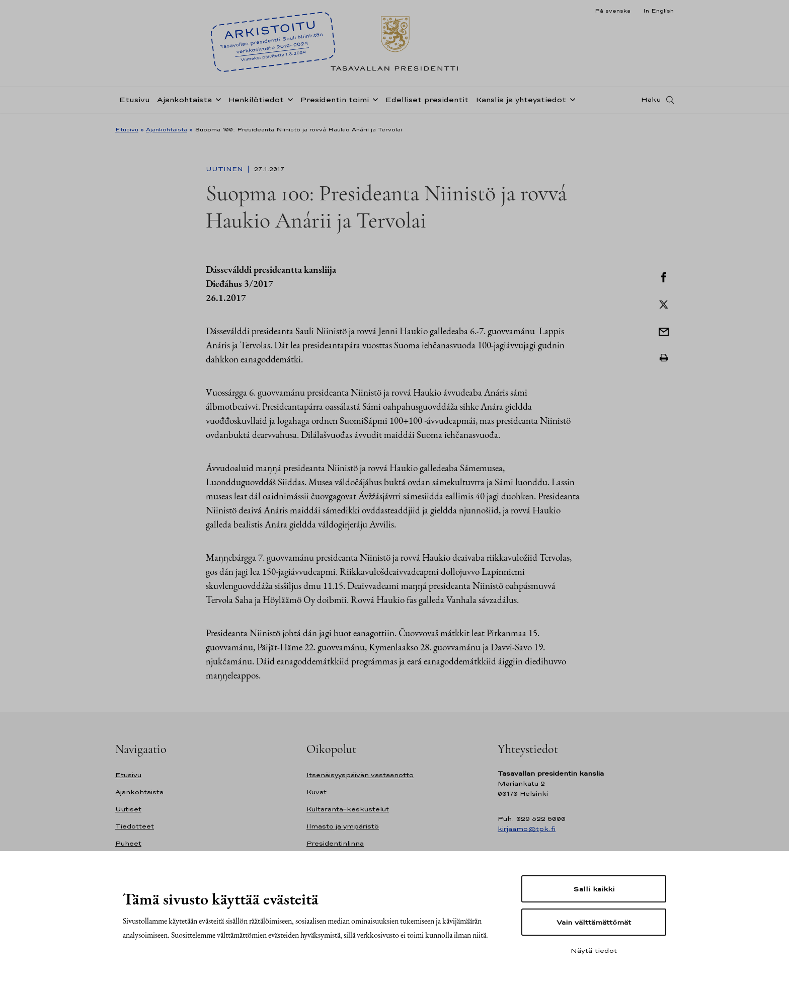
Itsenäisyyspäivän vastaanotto (360, 775)
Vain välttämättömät (594, 922)
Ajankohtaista (184, 102)
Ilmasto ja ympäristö (342, 826)
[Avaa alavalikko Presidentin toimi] (373, 102)
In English (658, 10)
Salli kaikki (593, 888)
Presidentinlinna (335, 843)
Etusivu (134, 102)
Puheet (128, 843)
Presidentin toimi (334, 102)
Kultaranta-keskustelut (347, 809)
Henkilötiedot (256, 102)
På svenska (612, 10)
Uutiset (128, 809)
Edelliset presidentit (426, 102)
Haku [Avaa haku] (651, 102)
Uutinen (225, 169)
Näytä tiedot (594, 950)
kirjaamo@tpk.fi (527, 828)
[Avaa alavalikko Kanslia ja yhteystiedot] (570, 102)
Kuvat (316, 792)
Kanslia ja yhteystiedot (521, 102)
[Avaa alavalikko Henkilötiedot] (288, 102)
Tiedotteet (134, 826)
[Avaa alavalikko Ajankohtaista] (216, 102)
